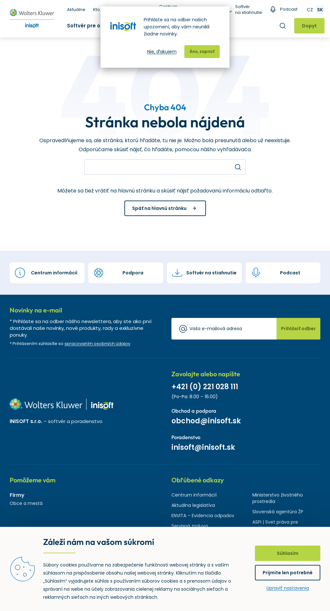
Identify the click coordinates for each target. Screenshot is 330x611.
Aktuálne (76, 9)
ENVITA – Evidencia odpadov (202, 515)
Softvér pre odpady (92, 25)
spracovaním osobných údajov (97, 343)
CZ (310, 9)
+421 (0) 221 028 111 (204, 387)
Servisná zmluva (189, 526)
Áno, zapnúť (202, 51)
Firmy (17, 495)
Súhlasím (287, 553)
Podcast (288, 9)
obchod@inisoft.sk (206, 421)
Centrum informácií (194, 495)
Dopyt (309, 26)
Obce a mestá (26, 503)
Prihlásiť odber (298, 328)
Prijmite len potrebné (288, 572)
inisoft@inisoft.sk (203, 447)
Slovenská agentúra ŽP (277, 511)
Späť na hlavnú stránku (159, 208)
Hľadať (282, 26)
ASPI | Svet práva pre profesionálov (275, 525)
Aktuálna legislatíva (193, 505)
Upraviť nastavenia (288, 588)
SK (320, 9)
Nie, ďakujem (162, 51)
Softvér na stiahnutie (248, 9)
